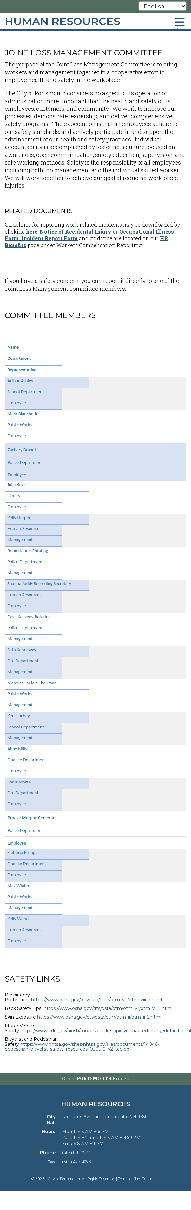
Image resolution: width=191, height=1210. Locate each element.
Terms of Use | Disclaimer (139, 1178)
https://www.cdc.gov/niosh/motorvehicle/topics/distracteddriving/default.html (105, 1030)
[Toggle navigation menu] (180, 23)
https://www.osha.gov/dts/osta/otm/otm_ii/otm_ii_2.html (99, 1017)
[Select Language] (163, 6)
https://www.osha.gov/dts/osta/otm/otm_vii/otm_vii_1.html (108, 1008)
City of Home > (95, 1079)
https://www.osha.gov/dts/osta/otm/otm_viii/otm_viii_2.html (96, 999)
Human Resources (95, 1104)
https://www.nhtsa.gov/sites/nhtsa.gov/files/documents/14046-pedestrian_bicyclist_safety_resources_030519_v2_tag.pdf (82, 1046)
